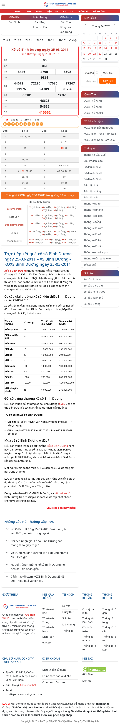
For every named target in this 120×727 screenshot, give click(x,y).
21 (94, 55)
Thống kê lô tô (92, 205)
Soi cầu (88, 275)
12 (83, 50)
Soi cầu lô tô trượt (94, 293)
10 (110, 45)
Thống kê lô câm (93, 230)
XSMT (31, 12)
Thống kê (89, 150)
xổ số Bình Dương (57, 447)
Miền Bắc (14, 19)
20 (89, 55)
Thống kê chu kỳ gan (96, 254)
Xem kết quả (107, 83)
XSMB (22, 12)
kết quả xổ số (62, 495)
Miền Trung (40, 19)
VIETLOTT (67, 12)
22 (100, 55)
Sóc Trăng (66, 34)
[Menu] (3, 4)
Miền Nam (66, 19)
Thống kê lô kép (93, 242)
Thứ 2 (6, 42)
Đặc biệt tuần (91, 187)
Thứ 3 (18, 42)
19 (83, 55)
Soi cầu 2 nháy (92, 281)
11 (116, 45)
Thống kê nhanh (93, 211)
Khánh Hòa (40, 29)
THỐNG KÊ (80, 12)
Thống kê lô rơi (92, 236)
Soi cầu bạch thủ (93, 299)
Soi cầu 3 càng (92, 305)
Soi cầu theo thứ (93, 287)
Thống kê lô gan (93, 217)
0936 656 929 (28, 687)
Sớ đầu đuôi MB (93, 169)
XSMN (40, 12)
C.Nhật (73, 42)
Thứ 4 (29, 42)
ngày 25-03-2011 (48, 56)
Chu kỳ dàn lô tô (93, 162)
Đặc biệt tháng (92, 193)
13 (89, 50)
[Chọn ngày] (91, 75)
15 (100, 50)
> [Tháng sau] (114, 26)
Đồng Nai (66, 29)
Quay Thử (90, 96)
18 (116, 50)
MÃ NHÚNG (95, 12)
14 (94, 50)
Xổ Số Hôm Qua (93, 123)
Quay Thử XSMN (93, 114)
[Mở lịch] (97, 75)
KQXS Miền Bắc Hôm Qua (98, 129)
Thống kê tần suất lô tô (97, 260)
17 (110, 50)
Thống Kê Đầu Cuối (95, 156)
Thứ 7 (62, 42)
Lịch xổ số (90, 19)
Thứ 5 (40, 42)
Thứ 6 (51, 42)
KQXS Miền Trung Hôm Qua (100, 135)
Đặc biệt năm (91, 199)
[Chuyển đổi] (7, 531)
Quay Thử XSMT (93, 108)
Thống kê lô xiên (93, 248)
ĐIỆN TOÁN (53, 12)
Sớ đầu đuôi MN (93, 181)
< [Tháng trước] (86, 26)
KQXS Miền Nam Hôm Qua (99, 141)
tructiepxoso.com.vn (26, 287)
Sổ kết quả (90, 266)
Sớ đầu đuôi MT (93, 175)
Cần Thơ (66, 24)
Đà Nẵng (40, 24)
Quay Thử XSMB (93, 102)
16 (105, 50)
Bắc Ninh (14, 24)
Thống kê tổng (92, 223)
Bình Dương (28, 56)
